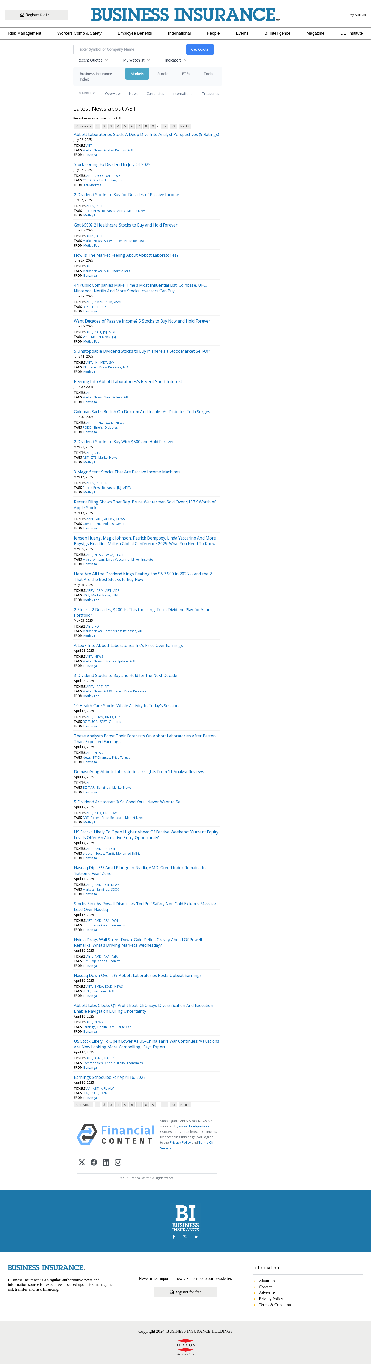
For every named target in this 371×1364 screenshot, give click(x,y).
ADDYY (109, 519)
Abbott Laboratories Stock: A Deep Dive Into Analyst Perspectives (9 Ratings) (146, 134)
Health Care (106, 1027)
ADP (116, 590)
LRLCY (101, 307)
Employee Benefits (135, 33)
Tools (208, 73)
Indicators (173, 60)
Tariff (110, 853)
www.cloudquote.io (194, 1126)
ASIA (115, 956)
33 (173, 126)
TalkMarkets (92, 185)
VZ (120, 180)
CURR (94, 1093)
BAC (107, 1058)
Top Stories (98, 961)
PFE (107, 686)
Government (92, 524)
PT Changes (101, 757)
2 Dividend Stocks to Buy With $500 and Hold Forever (124, 442)
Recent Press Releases (99, 210)
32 (164, 126)
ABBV (90, 206)
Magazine (315, 33)
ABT (89, 145)
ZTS (97, 453)
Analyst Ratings (115, 150)
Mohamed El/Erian (129, 853)
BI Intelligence (278, 33)
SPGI (86, 595)
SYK (111, 362)
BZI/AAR (89, 787)
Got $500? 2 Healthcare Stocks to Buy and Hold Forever (126, 225)
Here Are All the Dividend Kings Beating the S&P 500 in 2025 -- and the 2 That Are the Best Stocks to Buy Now (143, 576)
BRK (85, 307)
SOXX (115, 889)
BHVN (99, 717)
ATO (98, 813)
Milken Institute (142, 559)
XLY (85, 961)
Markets (137, 73)
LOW (116, 175)
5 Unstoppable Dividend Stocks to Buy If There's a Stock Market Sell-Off (142, 351)
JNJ (105, 332)
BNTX (109, 717)
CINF (115, 595)
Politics (108, 524)
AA (88, 1088)
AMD (98, 849)
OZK (103, 1093)
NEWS (120, 423)
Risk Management (24, 33)
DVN (115, 920)
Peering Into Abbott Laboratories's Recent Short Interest (128, 381)
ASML (118, 302)
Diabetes (111, 427)
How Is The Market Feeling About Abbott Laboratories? (126, 255)
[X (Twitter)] (82, 1163)
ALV (111, 1088)
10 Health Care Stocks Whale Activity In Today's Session (126, 705)
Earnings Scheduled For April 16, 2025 (110, 1077)
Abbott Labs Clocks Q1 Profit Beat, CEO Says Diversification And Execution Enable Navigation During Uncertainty (143, 1008)
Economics (117, 925)
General (121, 524)
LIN (105, 813)
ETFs (186, 73)
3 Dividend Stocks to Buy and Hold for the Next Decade (125, 675)
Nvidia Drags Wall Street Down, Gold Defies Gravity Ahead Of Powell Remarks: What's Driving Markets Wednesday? (138, 942)
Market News (92, 150)
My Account (358, 15)
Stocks (162, 73)
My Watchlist (134, 60)
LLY (117, 717)
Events (242, 33)
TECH (119, 555)
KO (97, 626)
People (213, 33)
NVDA (109, 555)
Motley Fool (91, 215)
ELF (93, 307)
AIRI (103, 1088)
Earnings (103, 889)
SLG (85, 1093)
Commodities (93, 1063)
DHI (112, 849)
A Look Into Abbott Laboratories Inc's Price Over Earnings (128, 645)
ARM (109, 302)
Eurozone (100, 991)
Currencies (155, 93)
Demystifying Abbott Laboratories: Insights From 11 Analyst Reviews (139, 772)
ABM (100, 590)
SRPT (103, 721)
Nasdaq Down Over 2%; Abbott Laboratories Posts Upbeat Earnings (138, 975)
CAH (98, 332)
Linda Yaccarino (117, 559)
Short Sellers (121, 271)
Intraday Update (116, 661)
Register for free (37, 15)
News (133, 93)
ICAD (108, 986)
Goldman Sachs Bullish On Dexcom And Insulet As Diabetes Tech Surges (142, 411)
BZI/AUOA (90, 721)
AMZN (99, 302)
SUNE (86, 991)
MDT (112, 332)
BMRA (99, 986)
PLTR (86, 925)
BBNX (99, 423)
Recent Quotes (90, 60)
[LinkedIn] (106, 1163)
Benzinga (90, 155)
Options (115, 721)
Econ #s (114, 961)
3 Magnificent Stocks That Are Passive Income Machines (127, 472)
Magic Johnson (93, 559)
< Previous (83, 126)
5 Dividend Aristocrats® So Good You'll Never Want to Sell (128, 802)
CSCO (99, 175)
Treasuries (210, 93)
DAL (108, 175)
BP (105, 849)
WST (86, 337)
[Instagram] (118, 1163)
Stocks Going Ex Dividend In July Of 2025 (112, 164)
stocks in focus (93, 853)
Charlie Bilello (115, 1063)
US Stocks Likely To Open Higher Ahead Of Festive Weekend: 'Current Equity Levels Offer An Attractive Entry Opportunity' (146, 834)
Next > (185, 126)
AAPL (90, 519)
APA (106, 920)
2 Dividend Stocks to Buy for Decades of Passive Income (126, 194)
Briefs (98, 427)
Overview (113, 93)
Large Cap (99, 925)
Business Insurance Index (96, 76)
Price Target (121, 757)
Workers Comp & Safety (79, 33)
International (179, 33)
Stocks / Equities (104, 180)
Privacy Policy (180, 1142)
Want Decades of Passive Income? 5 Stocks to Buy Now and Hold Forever (142, 321)
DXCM (109, 423)
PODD (87, 427)
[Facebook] (94, 1163)
